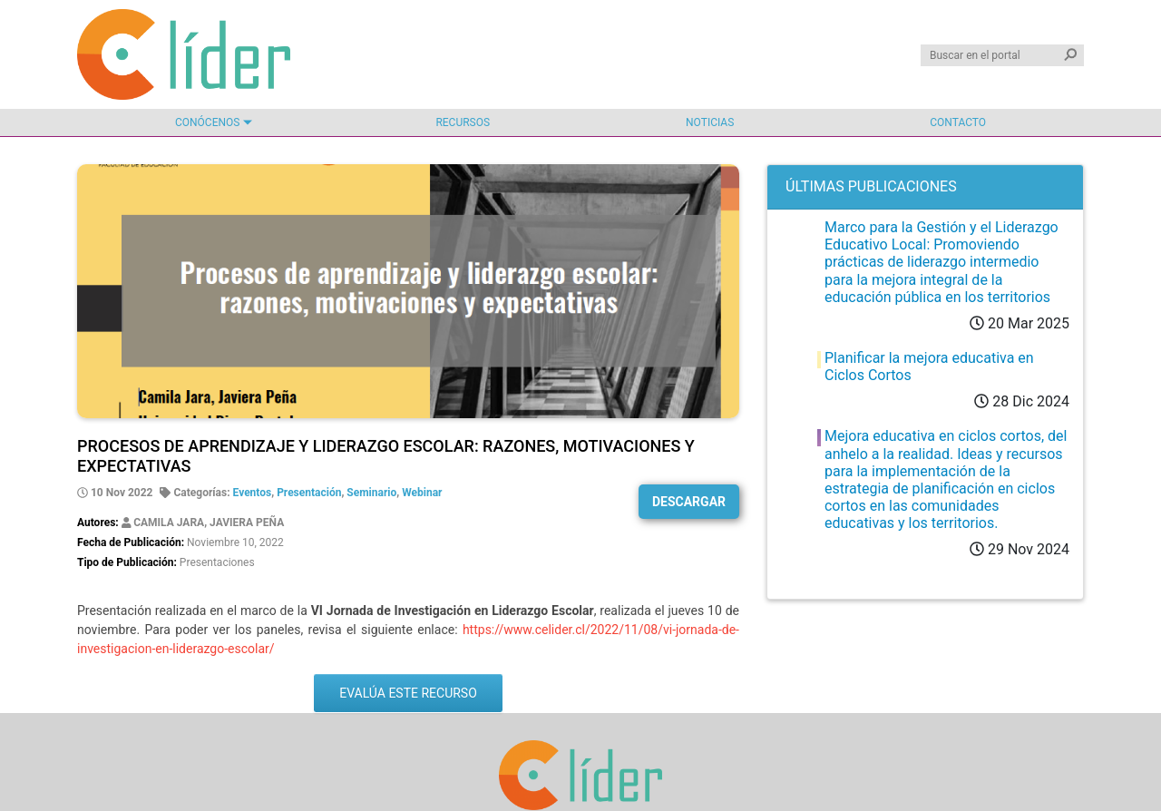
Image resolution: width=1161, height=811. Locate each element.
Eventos (252, 492)
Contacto (958, 122)
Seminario (371, 492)
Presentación (309, 492)
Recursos (462, 122)
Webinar (422, 492)
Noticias (710, 122)
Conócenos (207, 122)
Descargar (689, 501)
